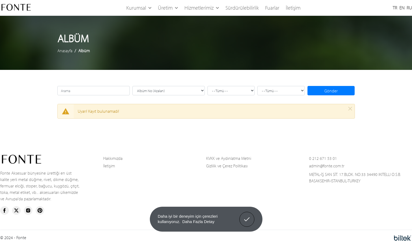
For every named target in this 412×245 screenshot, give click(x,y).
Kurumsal (138, 7)
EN (401, 8)
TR (395, 8)
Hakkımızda (113, 158)
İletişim (293, 7)
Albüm (84, 50)
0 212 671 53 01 (323, 158)
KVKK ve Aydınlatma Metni (228, 158)
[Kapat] (350, 109)
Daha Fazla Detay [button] (198, 221)
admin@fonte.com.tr (326, 165)
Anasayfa (64, 50)
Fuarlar (272, 7)
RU (409, 8)
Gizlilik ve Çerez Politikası (227, 165)
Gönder (331, 90)
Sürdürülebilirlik (242, 7)
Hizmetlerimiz (201, 7)
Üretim (168, 7)
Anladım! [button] (247, 215)
